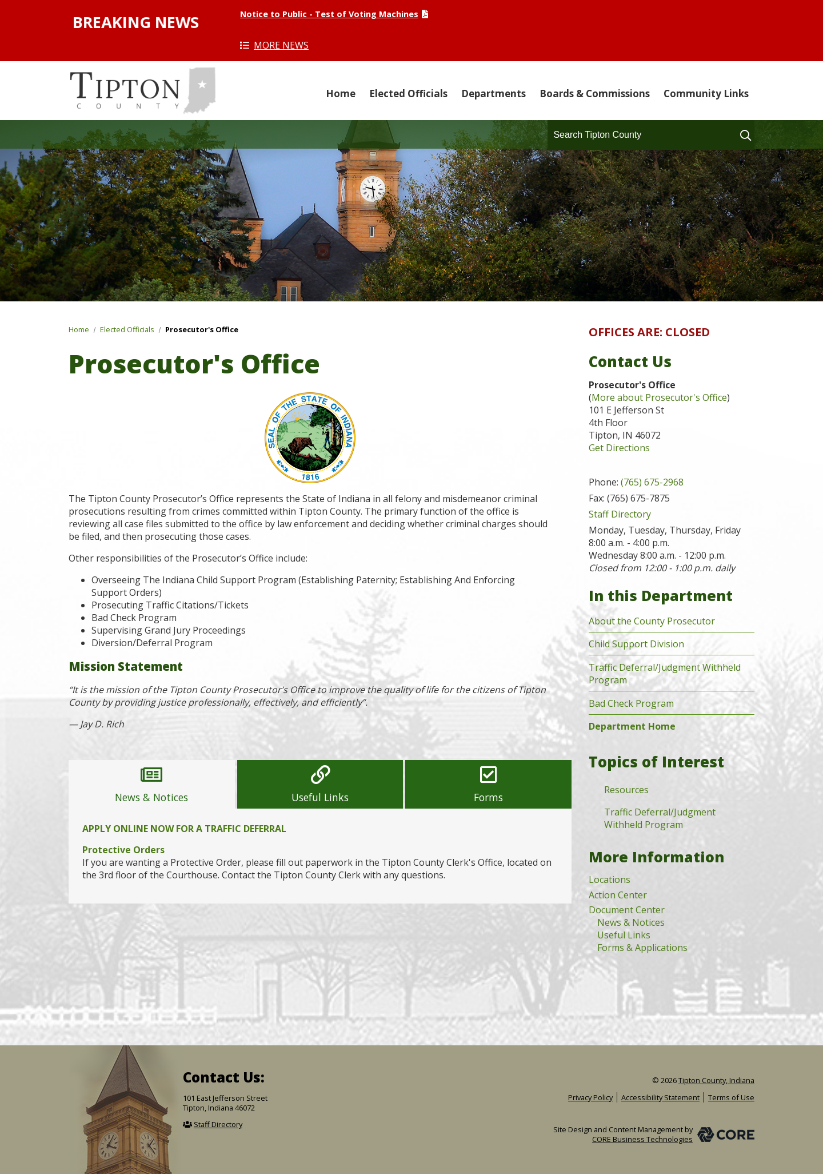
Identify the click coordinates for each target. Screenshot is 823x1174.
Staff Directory (620, 514)
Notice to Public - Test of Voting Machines (329, 14)
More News (281, 45)
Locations (609, 879)
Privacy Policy (590, 1097)
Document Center (627, 910)
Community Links (706, 93)
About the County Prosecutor (652, 621)
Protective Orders (123, 849)
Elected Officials (408, 93)
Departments (493, 93)
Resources (626, 789)
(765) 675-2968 (652, 482)
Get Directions (619, 447)
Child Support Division (636, 644)
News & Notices (631, 922)
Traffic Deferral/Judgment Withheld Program (660, 818)
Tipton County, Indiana (143, 90)
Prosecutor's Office (201, 329)
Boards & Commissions (595, 93)
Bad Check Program (631, 703)
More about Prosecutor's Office (659, 397)
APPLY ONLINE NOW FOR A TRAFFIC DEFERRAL (184, 828)
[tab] (152, 784)
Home (340, 93)
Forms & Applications (642, 947)
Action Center (618, 895)
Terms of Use (731, 1097)
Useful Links (623, 935)
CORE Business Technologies (642, 1139)
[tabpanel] (320, 856)
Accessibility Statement (660, 1097)
